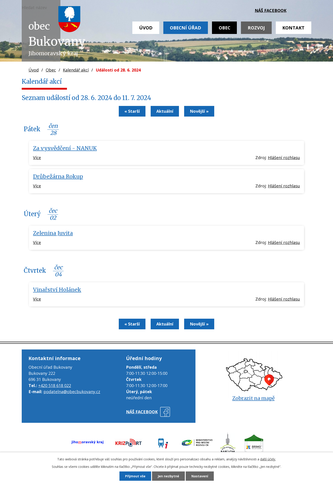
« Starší (132, 111)
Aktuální (164, 111)
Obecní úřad (185, 28)
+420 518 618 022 (54, 385)
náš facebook (270, 10)
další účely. (268, 459)
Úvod (145, 28)
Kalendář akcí (76, 70)
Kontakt (293, 28)
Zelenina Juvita (53, 233)
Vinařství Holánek (57, 289)
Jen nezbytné (168, 476)
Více (37, 157)
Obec (224, 28)
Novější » (199, 111)
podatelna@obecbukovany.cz (71, 391)
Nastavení (199, 476)
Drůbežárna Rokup (58, 176)
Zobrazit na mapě (253, 398)
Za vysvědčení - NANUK (65, 148)
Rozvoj (256, 28)
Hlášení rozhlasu (284, 157)
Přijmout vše (135, 476)
